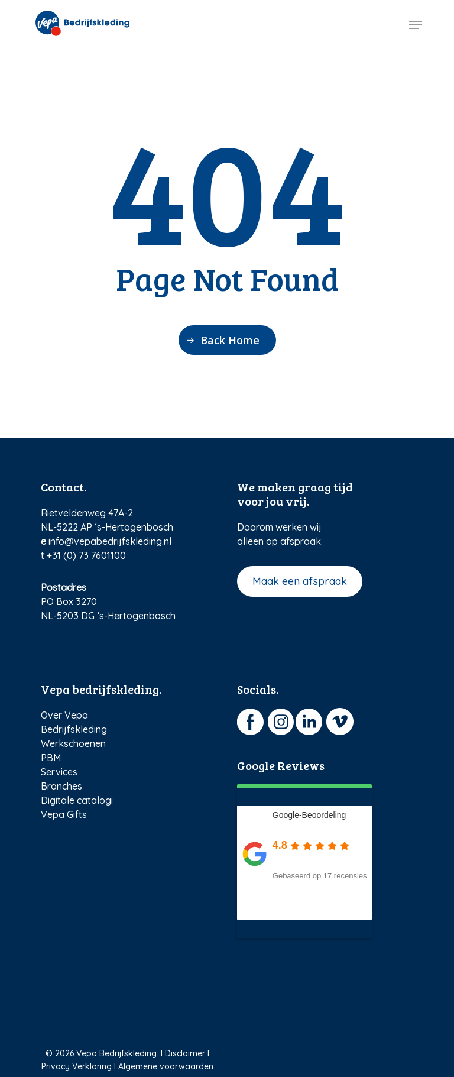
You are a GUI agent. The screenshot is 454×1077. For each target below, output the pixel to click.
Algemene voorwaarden (165, 1066)
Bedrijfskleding (74, 729)
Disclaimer (185, 1053)
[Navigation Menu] (415, 25)
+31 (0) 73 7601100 (86, 555)
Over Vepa (64, 715)
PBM (51, 758)
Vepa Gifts (64, 814)
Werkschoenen (73, 743)
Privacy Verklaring (76, 1066)
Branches (61, 786)
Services (59, 772)
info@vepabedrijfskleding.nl (109, 541)
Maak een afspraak (299, 581)
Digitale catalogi (77, 800)
